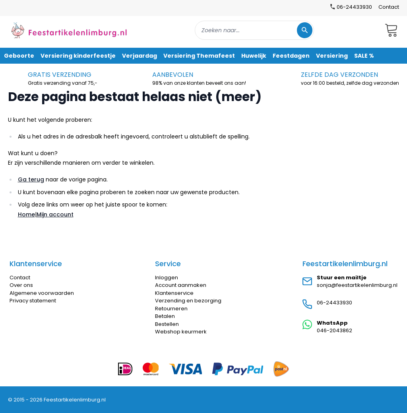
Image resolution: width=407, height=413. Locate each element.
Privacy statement (33, 300)
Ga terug (31, 179)
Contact (388, 7)
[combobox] (254, 30)
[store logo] (69, 30)
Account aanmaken (180, 285)
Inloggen (166, 277)
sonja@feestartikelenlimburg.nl (357, 285)
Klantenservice (174, 293)
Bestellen (167, 324)
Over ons (21, 285)
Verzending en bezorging (188, 300)
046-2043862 (334, 330)
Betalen (165, 316)
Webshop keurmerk (181, 331)
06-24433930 (334, 302)
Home (26, 214)
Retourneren (171, 308)
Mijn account (55, 214)
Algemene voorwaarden (42, 293)
